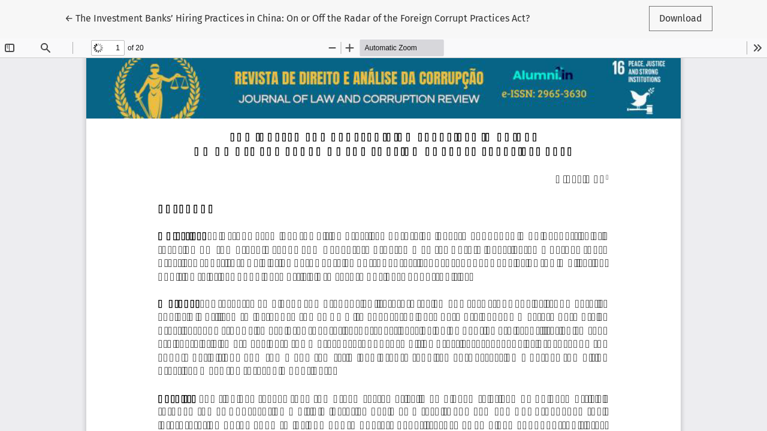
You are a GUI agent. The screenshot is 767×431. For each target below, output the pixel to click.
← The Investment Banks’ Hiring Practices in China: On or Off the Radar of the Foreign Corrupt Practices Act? (297, 17)
